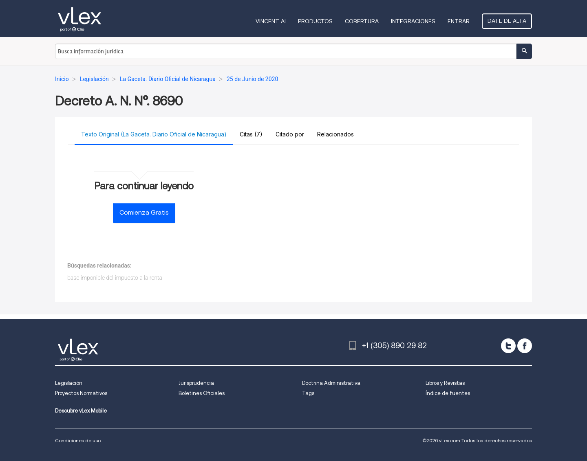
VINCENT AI (271, 21)
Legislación (68, 383)
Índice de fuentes (448, 393)
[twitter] (508, 345)
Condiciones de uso (78, 440)
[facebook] (524, 345)
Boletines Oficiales (202, 393)
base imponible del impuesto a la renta (114, 277)
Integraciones (413, 21)
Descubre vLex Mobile (81, 411)
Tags (308, 393)
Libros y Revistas (445, 383)
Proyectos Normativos (81, 393)
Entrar (459, 21)
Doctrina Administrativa (331, 383)
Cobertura (362, 21)
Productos (315, 21)
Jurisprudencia (196, 383)
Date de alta (507, 21)
